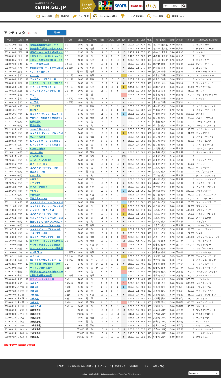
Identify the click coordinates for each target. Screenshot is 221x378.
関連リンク (120, 366)
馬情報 (57, 32)
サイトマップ (104, 366)
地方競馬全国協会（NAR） (80, 366)
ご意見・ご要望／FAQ (153, 366)
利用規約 (133, 366)
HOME (60, 366)
